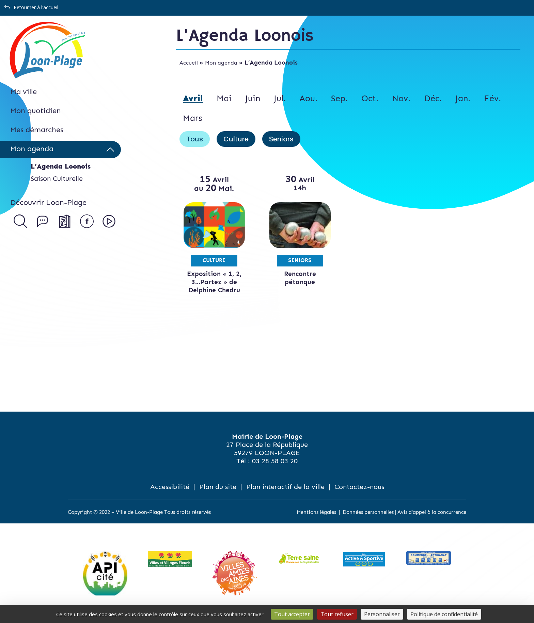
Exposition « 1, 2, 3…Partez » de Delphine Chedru (214, 282)
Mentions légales (316, 512)
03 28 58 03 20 (275, 461)
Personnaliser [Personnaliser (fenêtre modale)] (382, 614)
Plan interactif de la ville (285, 487)
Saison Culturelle (57, 178)
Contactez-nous (359, 487)
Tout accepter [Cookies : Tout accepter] (292, 614)
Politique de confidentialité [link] (444, 614)
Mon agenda (221, 62)
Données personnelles (368, 512)
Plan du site (217, 487)
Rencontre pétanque (300, 278)
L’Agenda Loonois (61, 166)
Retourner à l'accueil (36, 7)
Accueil (188, 62)
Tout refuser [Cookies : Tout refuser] (337, 614)
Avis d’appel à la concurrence (431, 512)
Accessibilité (169, 487)
